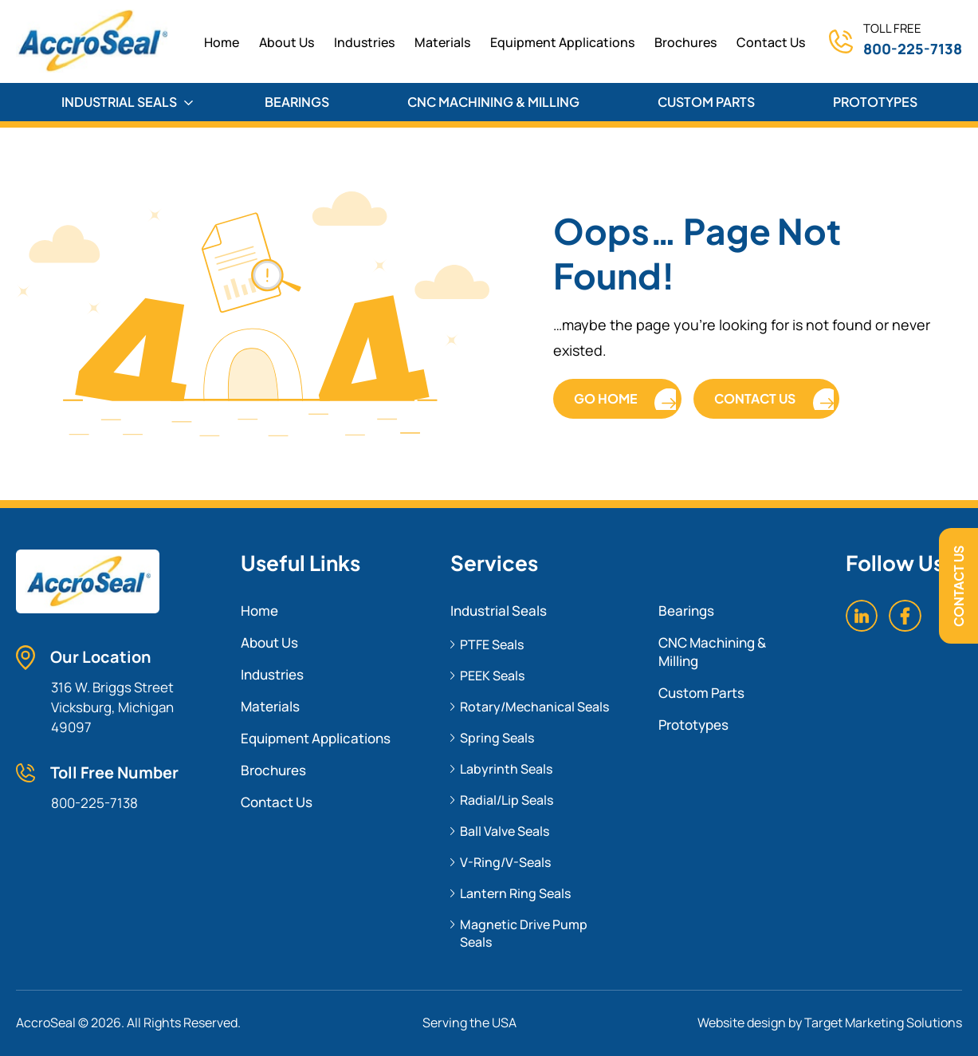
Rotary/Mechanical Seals (534, 706)
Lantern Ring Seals (515, 893)
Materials (442, 42)
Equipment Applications (562, 42)
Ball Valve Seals (504, 831)
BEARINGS (297, 101)
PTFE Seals (492, 644)
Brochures (685, 42)
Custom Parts (701, 693)
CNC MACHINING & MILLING (493, 101)
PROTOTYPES (875, 101)
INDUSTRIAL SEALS (127, 101)
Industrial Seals (498, 610)
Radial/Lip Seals (506, 800)
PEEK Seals (492, 675)
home (221, 42)
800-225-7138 (912, 48)
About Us (286, 42)
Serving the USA (469, 1022)
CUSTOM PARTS (706, 101)
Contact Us (958, 586)
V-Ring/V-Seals (505, 862)
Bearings (686, 610)
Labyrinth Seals (506, 769)
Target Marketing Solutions (883, 1022)
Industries (364, 42)
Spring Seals (497, 738)
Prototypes (693, 724)
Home (259, 610)
